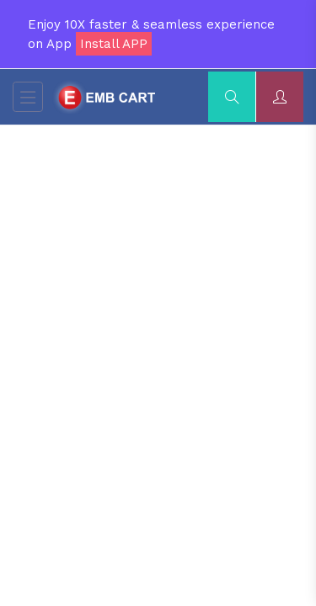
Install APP (113, 43)
